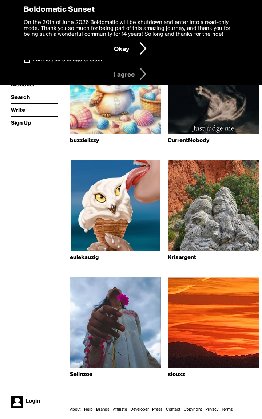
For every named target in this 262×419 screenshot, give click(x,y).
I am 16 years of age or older (68, 60)
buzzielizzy (84, 141)
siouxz (176, 374)
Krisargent (182, 258)
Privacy (211, 409)
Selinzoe (81, 374)
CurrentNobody (188, 141)
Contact (173, 409)
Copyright (193, 409)
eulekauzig (84, 258)
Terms (227, 409)
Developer (139, 409)
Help (88, 409)
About (75, 409)
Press (157, 409)
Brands (103, 409)
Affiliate (120, 409)
